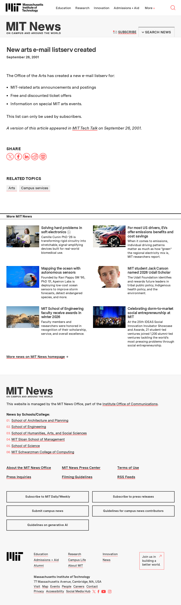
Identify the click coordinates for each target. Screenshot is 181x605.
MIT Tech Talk (84, 128)
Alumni (39, 565)
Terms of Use (128, 468)
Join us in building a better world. (152, 560)
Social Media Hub (78, 591)
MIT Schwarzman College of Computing (42, 452)
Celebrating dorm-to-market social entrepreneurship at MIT (150, 312)
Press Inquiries (18, 477)
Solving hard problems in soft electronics (61, 230)
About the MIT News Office (28, 468)
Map (45, 586)
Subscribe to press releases (133, 496)
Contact (92, 586)
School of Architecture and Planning (39, 420)
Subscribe (127, 32)
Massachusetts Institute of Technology (62, 577)
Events (55, 586)
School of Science (25, 446)
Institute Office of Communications (130, 404)
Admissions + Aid (126, 8)
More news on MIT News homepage (35, 357)
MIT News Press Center (81, 468)
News (106, 560)
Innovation (101, 8)
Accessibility (55, 591)
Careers (78, 586)
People (66, 586)
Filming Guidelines (77, 477)
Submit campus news (47, 511)
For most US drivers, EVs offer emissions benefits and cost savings (150, 232)
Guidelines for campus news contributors (133, 511)
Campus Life (77, 560)
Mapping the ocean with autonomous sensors (61, 270)
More (150, 8)
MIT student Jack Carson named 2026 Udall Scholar (149, 270)
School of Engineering (28, 427)
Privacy (39, 591)
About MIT (75, 565)
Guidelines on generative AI (47, 525)
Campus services (34, 188)
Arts (11, 188)
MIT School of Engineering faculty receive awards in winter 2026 (62, 312)
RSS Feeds (126, 477)
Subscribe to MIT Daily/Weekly (47, 496)
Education (63, 8)
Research (82, 8)
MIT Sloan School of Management (38, 439)
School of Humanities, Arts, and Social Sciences (49, 433)
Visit (37, 586)
